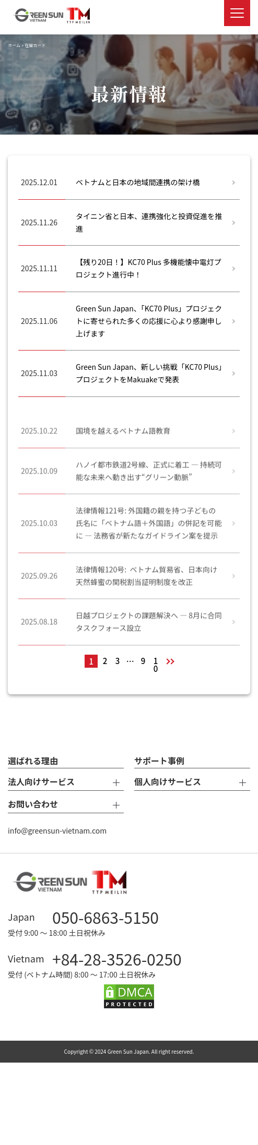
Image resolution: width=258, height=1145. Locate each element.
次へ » (172, 661)
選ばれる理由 (33, 760)
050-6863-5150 (105, 917)
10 (156, 661)
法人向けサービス (66, 782)
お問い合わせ (66, 805)
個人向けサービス (192, 782)
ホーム (14, 45)
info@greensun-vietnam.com (57, 830)
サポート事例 (159, 760)
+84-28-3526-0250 (117, 958)
